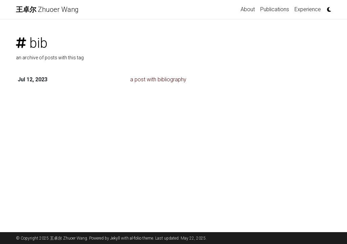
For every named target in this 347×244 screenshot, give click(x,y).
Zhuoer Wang (47, 9)
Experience (307, 9)
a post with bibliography (158, 79)
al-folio (135, 238)
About (248, 9)
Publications (274, 9)
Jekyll (115, 238)
